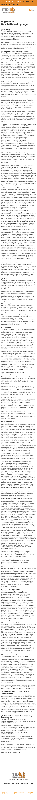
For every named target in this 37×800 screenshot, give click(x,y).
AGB (32, 783)
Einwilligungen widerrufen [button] (30, 793)
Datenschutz (24, 783)
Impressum (15, 783)
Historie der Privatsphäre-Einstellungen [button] (19, 793)
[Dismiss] (35, 2)
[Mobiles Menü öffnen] (33, 10)
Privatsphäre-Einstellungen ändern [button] (6, 793)
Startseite (7, 783)
